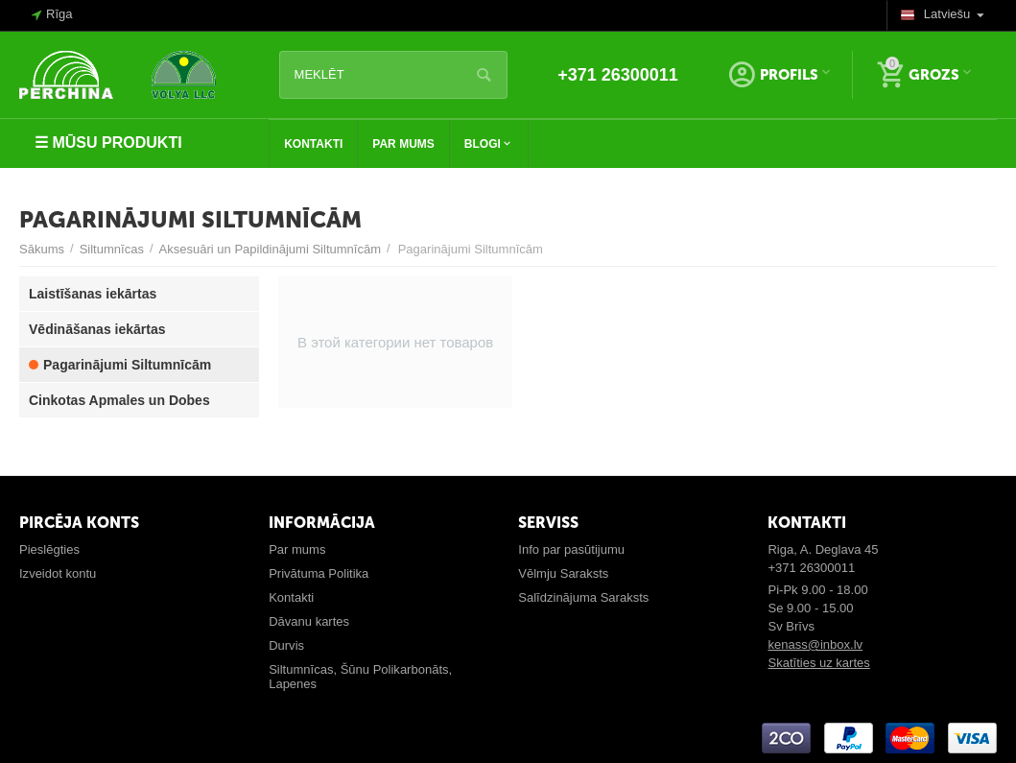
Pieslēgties (49, 549)
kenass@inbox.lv (815, 644)
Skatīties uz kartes (818, 663)
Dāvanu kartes (309, 621)
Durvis (286, 645)
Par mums (297, 549)
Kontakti (291, 597)
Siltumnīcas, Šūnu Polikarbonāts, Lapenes (360, 676)
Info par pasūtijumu (571, 549)
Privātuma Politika (318, 573)
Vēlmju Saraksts (563, 573)
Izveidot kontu (57, 573)
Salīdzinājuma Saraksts (583, 597)
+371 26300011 (617, 74)
